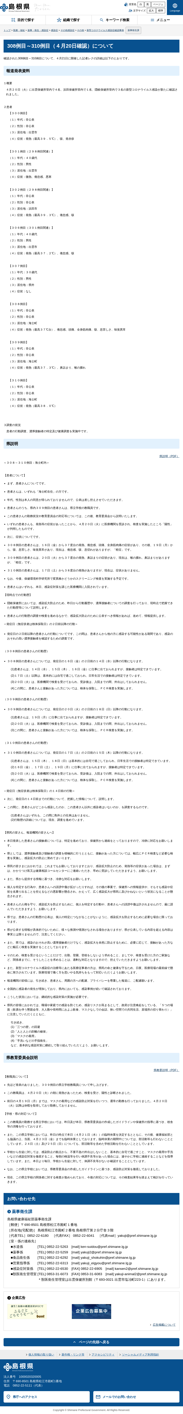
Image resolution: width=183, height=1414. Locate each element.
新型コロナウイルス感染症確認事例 (105, 30)
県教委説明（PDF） (166, 1070)
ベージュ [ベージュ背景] (158, 4)
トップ (7, 30)
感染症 (54, 30)
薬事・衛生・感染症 (38, 30)
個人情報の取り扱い (41, 1354)
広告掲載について (164, 1324)
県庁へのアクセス (25, 1397)
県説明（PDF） (169, 456)
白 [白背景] (141, 4)
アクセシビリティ (103, 1354)
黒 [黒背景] (147, 4)
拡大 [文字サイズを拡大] (151, 10)
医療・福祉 (19, 30)
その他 (80, 30)
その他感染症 (68, 30)
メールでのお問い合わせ (119, 1397)
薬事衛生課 (133, 30)
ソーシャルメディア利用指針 (140, 1354)
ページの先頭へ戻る (94, 1342)
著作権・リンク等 (72, 1354)
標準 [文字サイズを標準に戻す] (160, 10)
